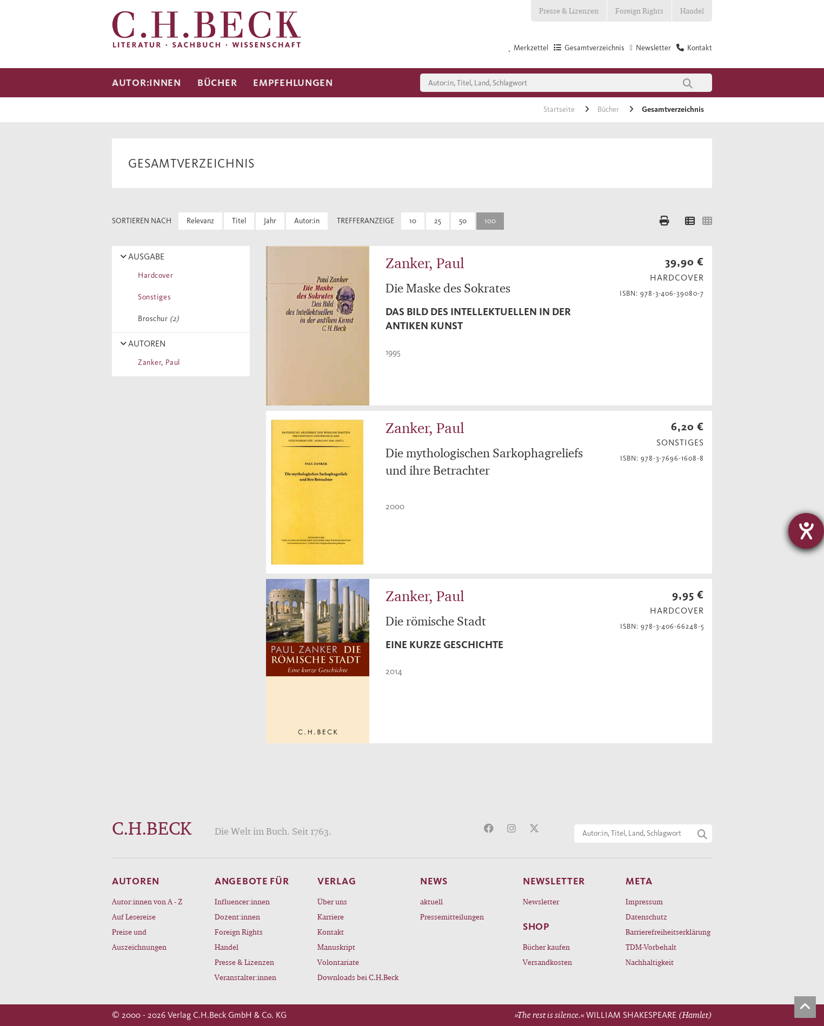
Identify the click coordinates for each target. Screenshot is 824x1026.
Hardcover (153, 275)
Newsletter (541, 901)
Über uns (332, 901)
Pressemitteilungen (452, 916)
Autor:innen (146, 83)
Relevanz (200, 220)
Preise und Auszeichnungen (139, 939)
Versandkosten (547, 962)
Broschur (156, 318)
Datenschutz (646, 916)
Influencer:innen (242, 901)
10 (412, 220)
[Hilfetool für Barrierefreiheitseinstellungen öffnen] (806, 531)
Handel (692, 10)
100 (490, 220)
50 (463, 220)
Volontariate (338, 962)
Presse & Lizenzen (569, 10)
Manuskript (336, 946)
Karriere (330, 916)
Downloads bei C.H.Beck (357, 977)
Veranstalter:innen (245, 977)
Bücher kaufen (546, 946)
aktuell (431, 901)
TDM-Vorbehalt (651, 946)
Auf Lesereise (134, 916)
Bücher (217, 83)
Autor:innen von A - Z (147, 901)
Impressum (644, 901)
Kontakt (330, 931)
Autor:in (307, 220)
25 (437, 220)
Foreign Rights (639, 10)
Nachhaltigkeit (650, 962)
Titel (239, 220)
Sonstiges (152, 297)
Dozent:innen (237, 916)
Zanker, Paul (157, 362)
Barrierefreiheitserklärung (668, 931)
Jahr (270, 220)
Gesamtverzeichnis (673, 109)
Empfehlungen (293, 83)
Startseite (559, 109)
